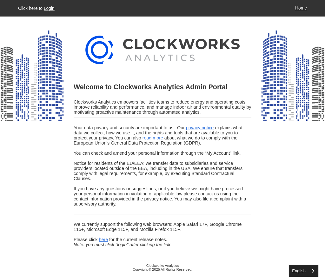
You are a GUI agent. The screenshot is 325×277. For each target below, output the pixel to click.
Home (301, 7)
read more (153, 137)
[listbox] (304, 271)
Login (49, 8)
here (103, 239)
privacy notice (200, 127)
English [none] (299, 270)
